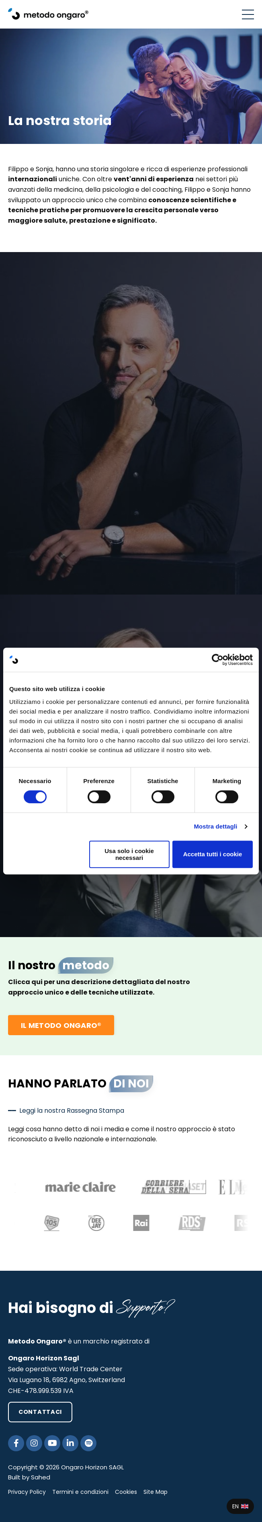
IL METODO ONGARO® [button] (61, 1025)
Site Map (155, 1492)
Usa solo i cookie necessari (129, 854)
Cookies (126, 1492)
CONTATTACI (40, 1412)
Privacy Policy (27, 1492)
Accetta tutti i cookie (212, 854)
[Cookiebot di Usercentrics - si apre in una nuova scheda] (217, 660)
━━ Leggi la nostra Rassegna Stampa (66, 1110)
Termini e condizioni (80, 1492)
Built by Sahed (29, 1477)
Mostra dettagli (215, 826)
